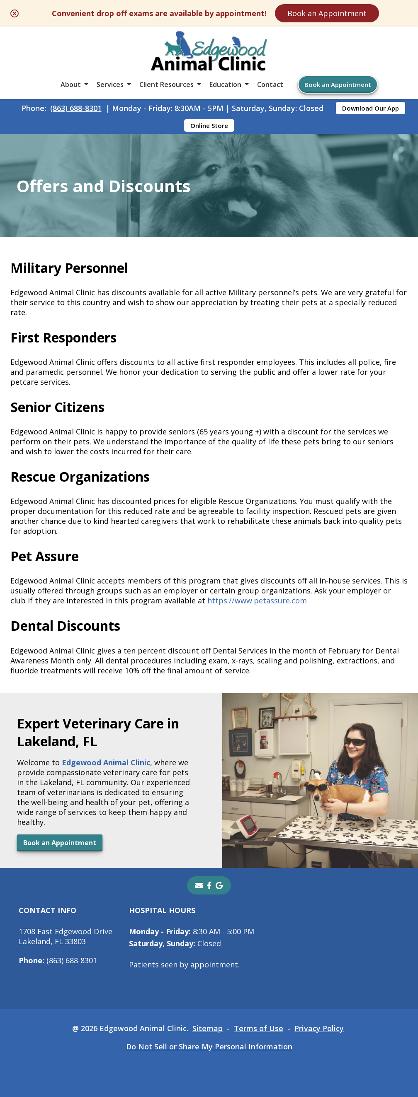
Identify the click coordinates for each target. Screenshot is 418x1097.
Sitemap (207, 1028)
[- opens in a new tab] (209, 885)
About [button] (71, 84)
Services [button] (110, 84)
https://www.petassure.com (257, 600)
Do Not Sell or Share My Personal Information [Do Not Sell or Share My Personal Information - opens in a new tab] (209, 1046)
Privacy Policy (319, 1028)
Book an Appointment (327, 13)
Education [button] (225, 84)
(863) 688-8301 (76, 108)
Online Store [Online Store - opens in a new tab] (209, 125)
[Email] (199, 885)
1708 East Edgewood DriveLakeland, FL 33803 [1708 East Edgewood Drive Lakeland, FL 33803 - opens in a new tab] (65, 936)
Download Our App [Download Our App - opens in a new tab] (370, 108)
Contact (270, 84)
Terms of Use (258, 1028)
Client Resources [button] (166, 84)
